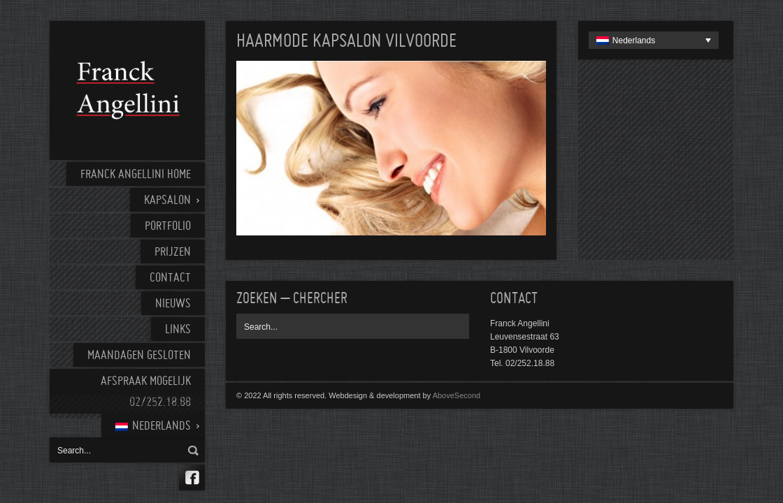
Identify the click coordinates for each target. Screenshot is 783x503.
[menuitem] (153, 425)
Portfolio (168, 227)
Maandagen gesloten (139, 356)
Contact (170, 278)
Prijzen (173, 252)
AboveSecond (457, 395)
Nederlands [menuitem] (633, 40)
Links (178, 330)
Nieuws (173, 304)
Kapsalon (167, 201)
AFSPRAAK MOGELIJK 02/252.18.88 (146, 392)
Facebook (192, 477)
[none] (654, 40)
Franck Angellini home (135, 175)
